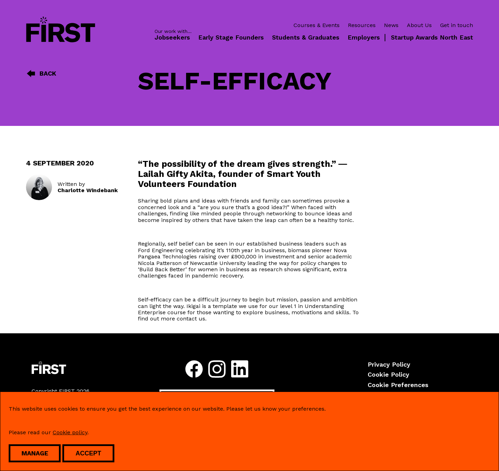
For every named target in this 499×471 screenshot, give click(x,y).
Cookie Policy (388, 374)
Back (41, 73)
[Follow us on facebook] (194, 369)
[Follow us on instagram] (217, 369)
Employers (364, 37)
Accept (88, 453)
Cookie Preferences (398, 384)
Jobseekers (172, 37)
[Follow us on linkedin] (239, 369)
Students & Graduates (305, 37)
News (391, 25)
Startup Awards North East (432, 37)
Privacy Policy (389, 364)
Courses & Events (317, 25)
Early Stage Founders (231, 37)
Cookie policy (70, 432)
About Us (419, 25)
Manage (34, 453)
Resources (362, 25)
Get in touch (456, 25)
